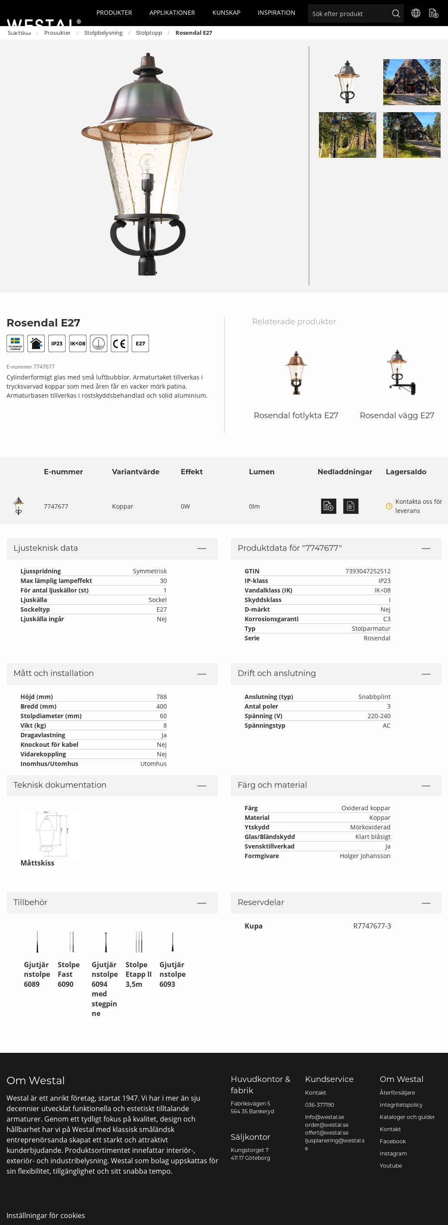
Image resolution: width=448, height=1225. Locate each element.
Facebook (393, 1142)
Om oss (108, 38)
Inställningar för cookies (46, 1215)
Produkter (114, 12)
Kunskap (226, 12)
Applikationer (172, 12)
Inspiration (276, 12)
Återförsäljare (397, 1093)
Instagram (393, 1154)
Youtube (391, 1166)
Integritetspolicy (401, 1105)
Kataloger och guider (407, 1117)
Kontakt (315, 1093)
